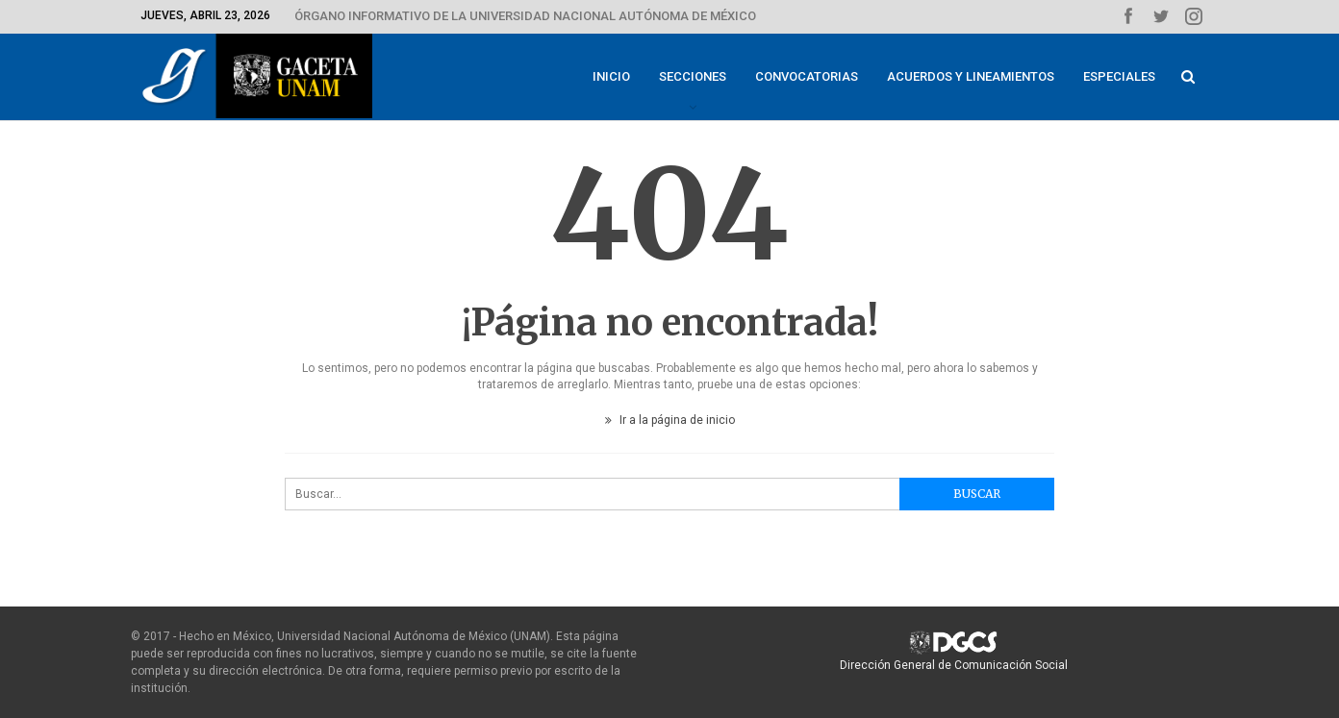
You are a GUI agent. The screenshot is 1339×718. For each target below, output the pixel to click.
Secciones (692, 76)
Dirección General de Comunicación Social (954, 665)
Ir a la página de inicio (670, 420)
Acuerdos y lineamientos (970, 76)
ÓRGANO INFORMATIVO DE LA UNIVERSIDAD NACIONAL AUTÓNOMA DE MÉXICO (525, 16)
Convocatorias (806, 76)
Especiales (1119, 76)
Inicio (611, 76)
